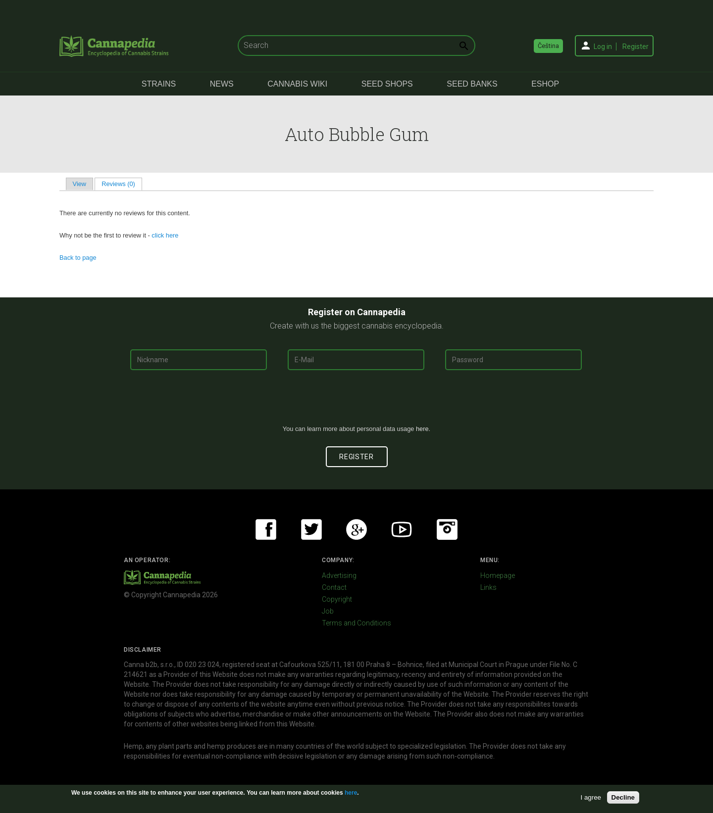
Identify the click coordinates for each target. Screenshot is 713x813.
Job (328, 611)
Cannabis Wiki (297, 84)
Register (635, 46)
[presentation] (356, 401)
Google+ (356, 529)
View (80, 184)
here (422, 428)
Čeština (548, 45)
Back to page (78, 257)
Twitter (311, 529)
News (222, 84)
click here (165, 235)
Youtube (401, 529)
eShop (545, 84)
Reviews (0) (122, 184)
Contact (334, 587)
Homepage (497, 575)
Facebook (266, 529)
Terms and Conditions (356, 623)
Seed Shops (387, 84)
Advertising (339, 575)
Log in (603, 46)
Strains (159, 84)
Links (488, 587)
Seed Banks (472, 84)
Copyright (337, 599)
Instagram (447, 529)
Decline (623, 797)
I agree (591, 797)
